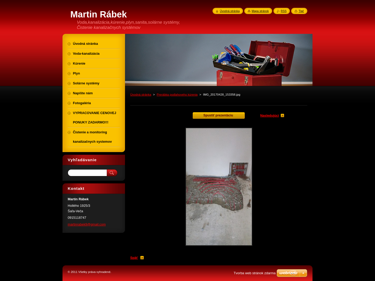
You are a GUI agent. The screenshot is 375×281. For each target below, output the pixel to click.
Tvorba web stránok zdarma (255, 273)
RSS (283, 11)
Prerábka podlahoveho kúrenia (177, 94)
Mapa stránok (260, 11)
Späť (134, 258)
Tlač (301, 11)
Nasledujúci (269, 115)
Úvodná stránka (140, 94)
